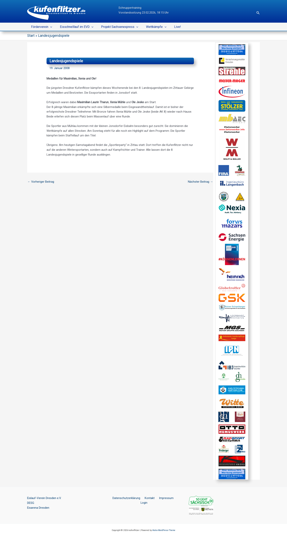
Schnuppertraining (129, 7)
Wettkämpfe (151, 27)
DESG (30, 503)
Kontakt (145, 498)
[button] (258, 12)
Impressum (160, 498)
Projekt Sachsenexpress (115, 27)
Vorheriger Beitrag (41, 181)
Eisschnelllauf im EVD (74, 27)
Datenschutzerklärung (123, 498)
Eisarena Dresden (38, 507)
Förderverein (40, 27)
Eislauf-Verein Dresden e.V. (44, 498)
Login (173, 498)
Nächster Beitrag (200, 181)
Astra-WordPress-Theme (163, 530)
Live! (170, 27)
